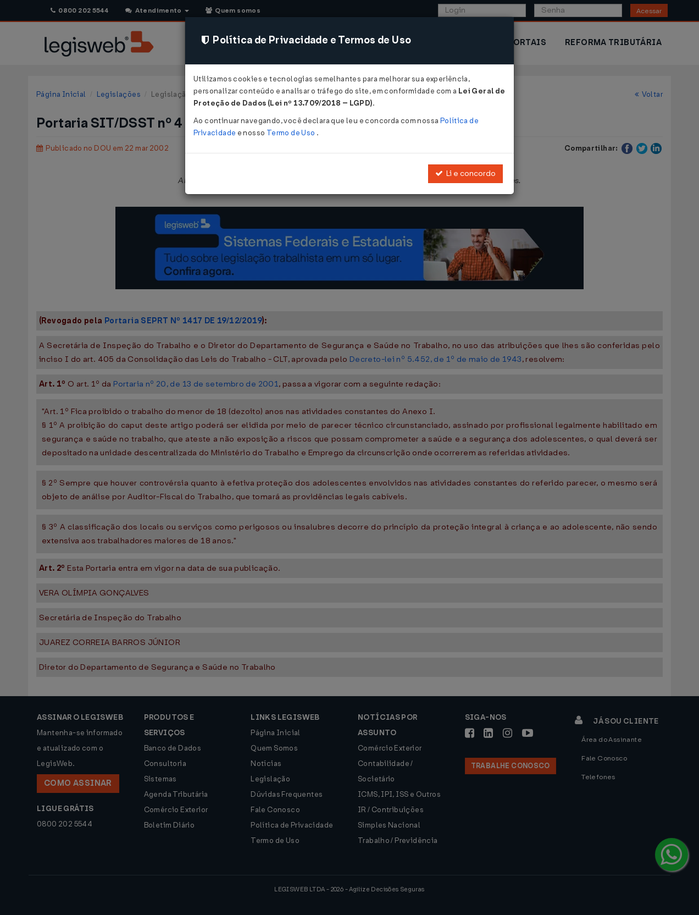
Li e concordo (465, 173)
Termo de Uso (292, 132)
